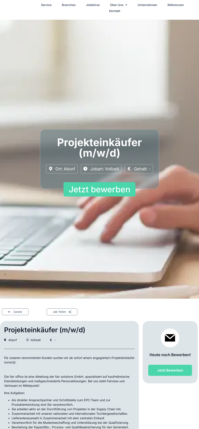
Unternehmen (147, 5)
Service (46, 5)
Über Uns (118, 5)
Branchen (69, 5)
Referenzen (176, 5)
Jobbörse (93, 5)
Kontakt (114, 11)
